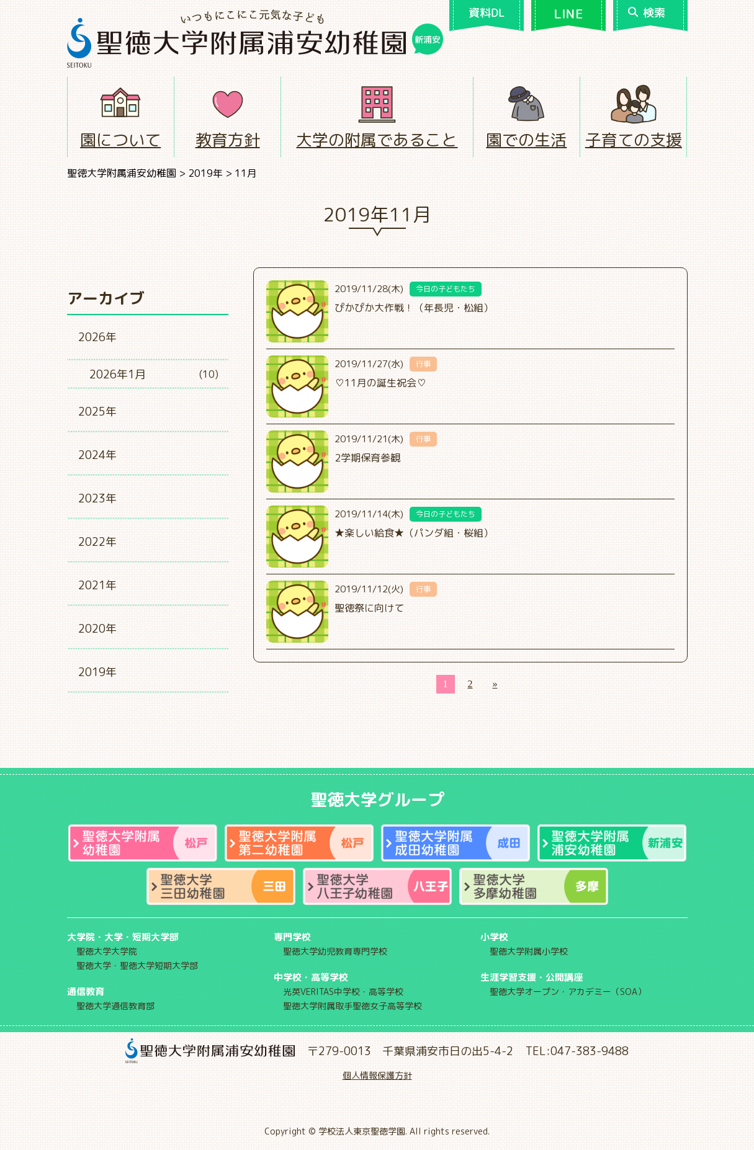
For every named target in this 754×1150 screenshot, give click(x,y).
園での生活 (526, 139)
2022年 (97, 542)
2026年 (97, 337)
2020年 (97, 628)
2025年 (97, 411)
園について (120, 139)
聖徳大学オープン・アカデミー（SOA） (568, 991)
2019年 (97, 672)
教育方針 (227, 139)
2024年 (97, 455)
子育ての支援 (633, 139)
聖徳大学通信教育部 (115, 1006)
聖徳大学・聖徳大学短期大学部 (137, 965)
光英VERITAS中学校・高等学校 (343, 991)
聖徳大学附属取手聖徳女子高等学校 (352, 1006)
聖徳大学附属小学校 (529, 951)
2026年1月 (117, 374)
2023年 (97, 498)
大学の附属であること (376, 139)
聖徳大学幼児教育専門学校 (335, 951)
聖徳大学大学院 (106, 951)
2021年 (97, 585)
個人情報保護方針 (377, 1075)
